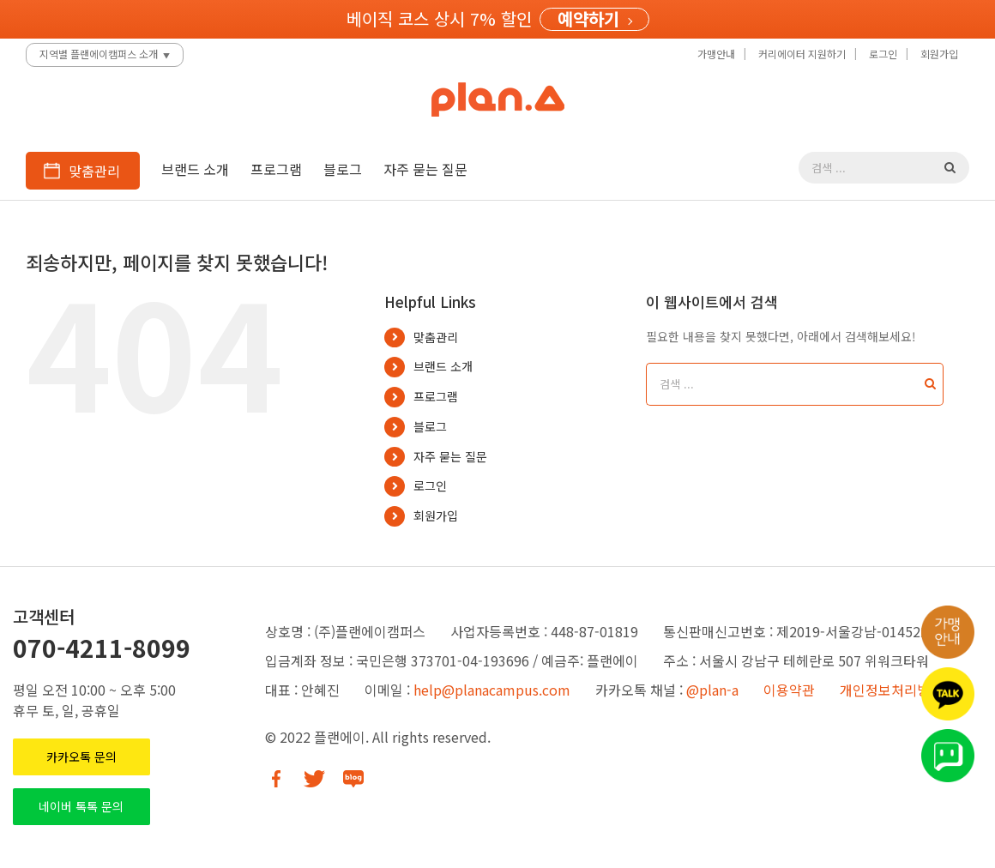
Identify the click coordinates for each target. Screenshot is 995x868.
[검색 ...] (871, 168)
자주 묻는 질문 (450, 456)
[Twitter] (314, 778)
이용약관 (789, 689)
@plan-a (712, 689)
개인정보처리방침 (891, 689)
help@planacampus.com (491, 689)
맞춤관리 (435, 337)
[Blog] (353, 778)
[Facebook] (275, 778)
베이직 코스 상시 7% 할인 (439, 18)
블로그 (430, 426)
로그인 (430, 485)
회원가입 (435, 515)
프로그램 (435, 396)
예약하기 (588, 19)
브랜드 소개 (443, 366)
